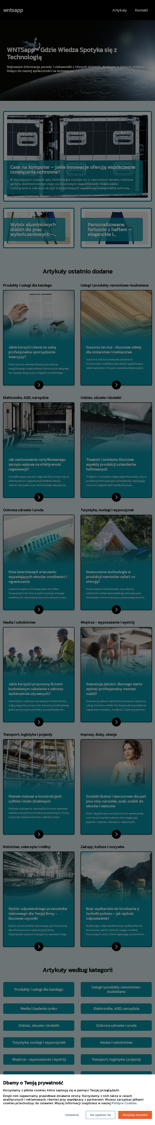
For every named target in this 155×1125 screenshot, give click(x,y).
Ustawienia (72, 1115)
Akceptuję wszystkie (135, 1115)
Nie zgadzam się (100, 1115)
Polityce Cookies (124, 1103)
